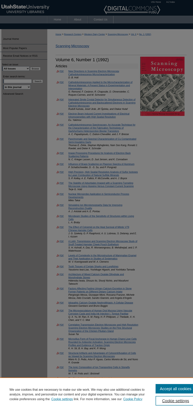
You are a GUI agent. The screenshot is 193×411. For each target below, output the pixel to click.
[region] (96, 394)
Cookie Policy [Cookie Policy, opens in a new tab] (132, 399)
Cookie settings (62, 399)
